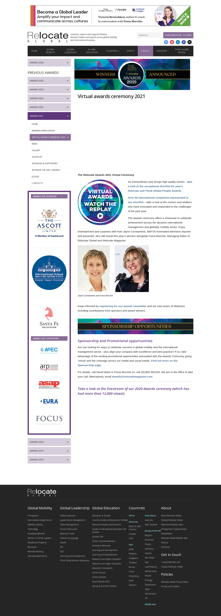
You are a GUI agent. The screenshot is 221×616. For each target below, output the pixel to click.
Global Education (92, 51)
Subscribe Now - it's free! (178, 35)
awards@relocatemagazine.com (132, 376)
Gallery (50, 150)
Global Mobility (50, 51)
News (50, 144)
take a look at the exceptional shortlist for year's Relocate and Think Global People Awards (160, 186)
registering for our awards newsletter (123, 306)
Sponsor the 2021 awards (50, 170)
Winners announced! (50, 130)
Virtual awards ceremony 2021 (50, 137)
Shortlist (50, 157)
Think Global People (182, 51)
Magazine (162, 50)
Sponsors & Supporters (50, 163)
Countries (112, 50)
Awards (145, 50)
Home (34, 50)
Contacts (50, 183)
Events (130, 50)
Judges (50, 176)
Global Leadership (71, 51)
